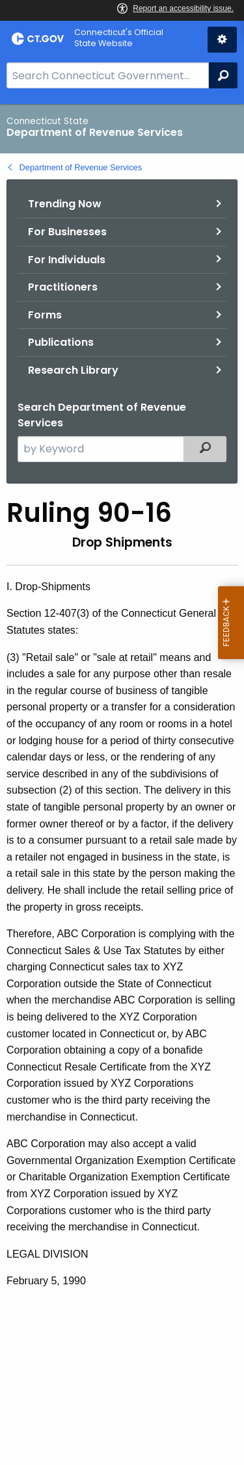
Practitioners (63, 286)
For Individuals (66, 259)
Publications (61, 342)
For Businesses (67, 231)
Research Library (73, 370)
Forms (45, 314)
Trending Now (65, 203)
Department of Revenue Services (81, 167)
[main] (122, 784)
